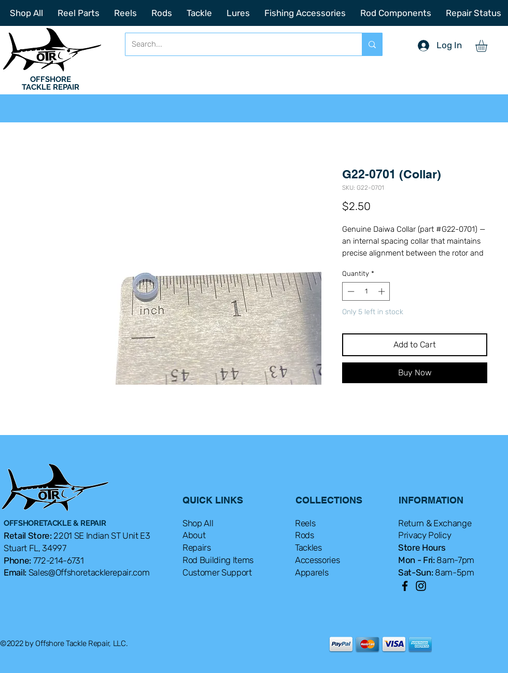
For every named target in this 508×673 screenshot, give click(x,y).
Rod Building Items (217, 560)
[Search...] (236, 44)
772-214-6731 (58, 560)
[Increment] (382, 291)
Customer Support (217, 572)
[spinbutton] (366, 291)
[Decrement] (350, 291)
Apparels (311, 572)
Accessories (317, 560)
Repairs (196, 547)
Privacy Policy (424, 535)
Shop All (197, 523)
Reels (305, 523)
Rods (304, 535)
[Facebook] (405, 586)
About (193, 535)
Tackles (308, 547)
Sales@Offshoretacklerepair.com (89, 572)
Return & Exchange (434, 523)
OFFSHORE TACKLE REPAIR (50, 83)
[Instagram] (421, 586)
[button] (488, 46)
